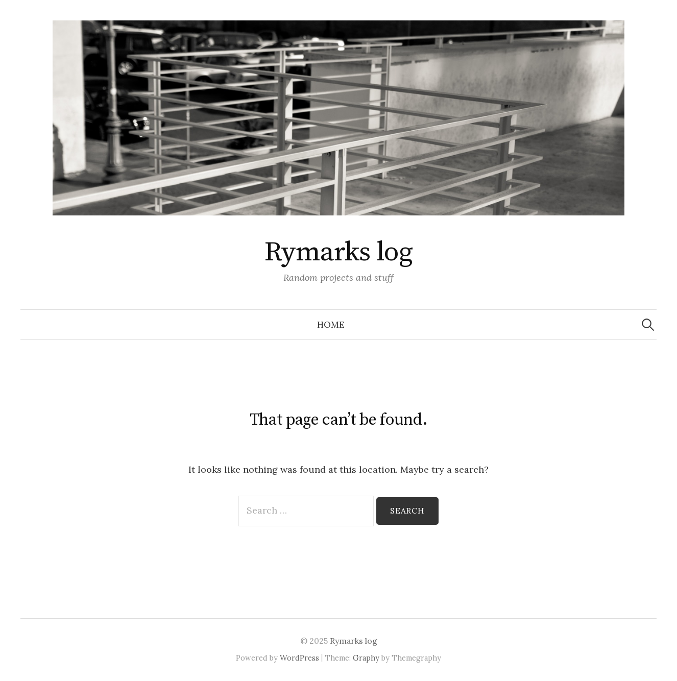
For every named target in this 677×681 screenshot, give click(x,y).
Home (331, 324)
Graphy (366, 658)
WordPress (299, 658)
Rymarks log (338, 252)
